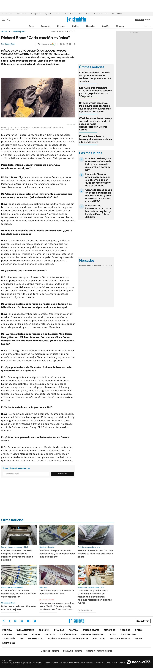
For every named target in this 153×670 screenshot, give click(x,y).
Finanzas (61, 26)
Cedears (109, 265)
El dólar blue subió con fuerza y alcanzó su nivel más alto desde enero (95, 139)
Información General (93, 634)
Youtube (28, 621)
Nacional (22, 634)
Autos (112, 634)
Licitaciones (8, 643)
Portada (7, 630)
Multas (138, 638)
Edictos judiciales (120, 638)
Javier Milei (69, 14)
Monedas (82, 265)
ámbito (4, 31)
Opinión (105, 26)
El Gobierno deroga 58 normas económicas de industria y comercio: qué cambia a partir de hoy (98, 164)
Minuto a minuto (48, 600)
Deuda (57, 14)
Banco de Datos (91, 630)
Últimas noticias (25, 630)
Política (75, 26)
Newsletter (147, 26)
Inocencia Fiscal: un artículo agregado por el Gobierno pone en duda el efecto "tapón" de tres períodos (98, 180)
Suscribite (62, 473)
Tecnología (8, 638)
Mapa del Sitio (35, 638)
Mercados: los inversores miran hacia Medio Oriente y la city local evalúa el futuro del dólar (98, 211)
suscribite (139, 19)
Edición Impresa (68, 634)
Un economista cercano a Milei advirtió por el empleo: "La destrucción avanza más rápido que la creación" (95, 107)
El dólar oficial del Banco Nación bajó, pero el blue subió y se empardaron (18, 593)
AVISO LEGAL (99, 638)
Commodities (99, 265)
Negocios (90, 26)
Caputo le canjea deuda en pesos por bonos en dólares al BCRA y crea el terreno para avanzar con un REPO (98, 195)
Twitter (3, 621)
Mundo (36, 634)
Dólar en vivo (21, 14)
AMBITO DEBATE (99, 651)
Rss (22, 638)
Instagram (15, 621)
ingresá (147, 19)
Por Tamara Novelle (85, 610)
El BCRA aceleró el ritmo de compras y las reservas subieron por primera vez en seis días (95, 77)
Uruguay (120, 26)
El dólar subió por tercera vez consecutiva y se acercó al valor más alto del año (57, 553)
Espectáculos (128, 634)
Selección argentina (101, 14)
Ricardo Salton (10, 44)
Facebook (9, 621)
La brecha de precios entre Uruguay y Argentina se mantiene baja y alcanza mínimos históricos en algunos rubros (95, 596)
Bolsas (90, 265)
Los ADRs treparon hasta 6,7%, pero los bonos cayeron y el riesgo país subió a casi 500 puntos (95, 92)
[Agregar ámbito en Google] (45, 44)
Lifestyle (7, 634)
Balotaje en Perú (83, 14)
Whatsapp (35, 621)
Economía (45, 26)
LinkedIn (22, 621)
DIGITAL (50, 651)
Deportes (50, 634)
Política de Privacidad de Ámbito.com (68, 638)
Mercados (109, 630)
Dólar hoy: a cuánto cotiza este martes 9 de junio (18, 608)
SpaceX (48, 14)
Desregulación (36, 14)
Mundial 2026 (117, 14)
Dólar (31, 26)
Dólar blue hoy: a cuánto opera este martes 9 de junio (56, 592)
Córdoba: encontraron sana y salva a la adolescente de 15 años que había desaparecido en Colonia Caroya (95, 124)
